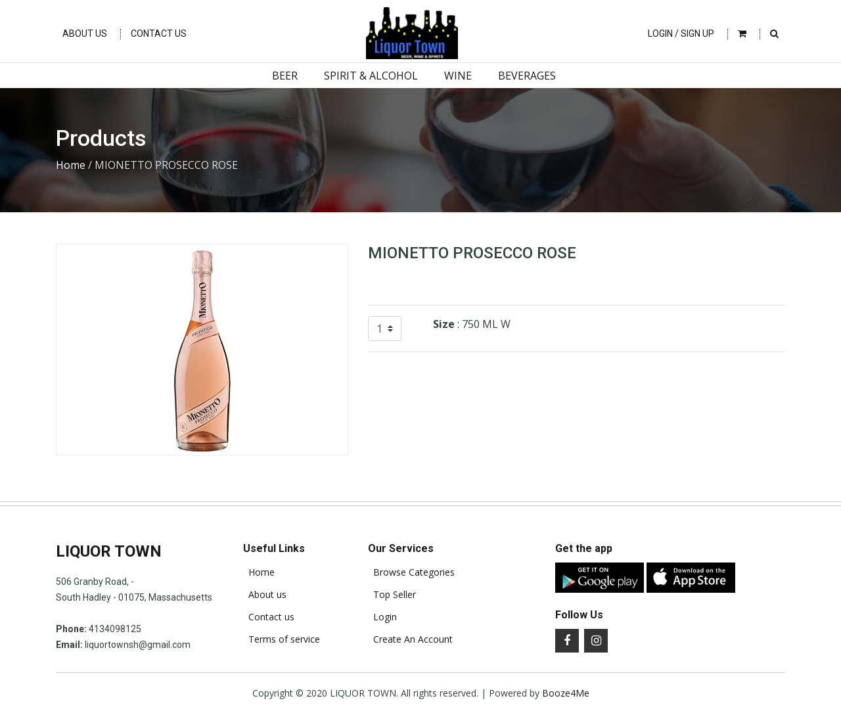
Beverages (527, 75)
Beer (285, 75)
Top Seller (392, 594)
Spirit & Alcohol (371, 75)
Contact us (268, 617)
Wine (458, 75)
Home (70, 165)
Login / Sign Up (681, 33)
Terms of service (281, 639)
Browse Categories (411, 572)
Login (382, 617)
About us (264, 594)
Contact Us (159, 33)
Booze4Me (565, 693)
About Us (84, 33)
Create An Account (410, 639)
